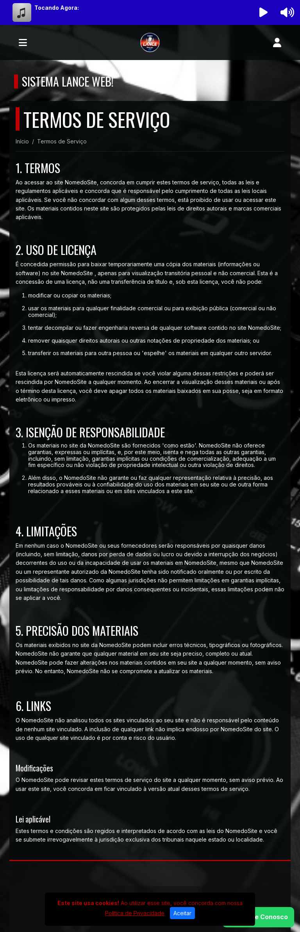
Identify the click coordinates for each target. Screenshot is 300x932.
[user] (277, 42)
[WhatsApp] (258, 917)
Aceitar (182, 913)
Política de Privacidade (134, 913)
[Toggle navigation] (23, 42)
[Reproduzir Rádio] (263, 12)
